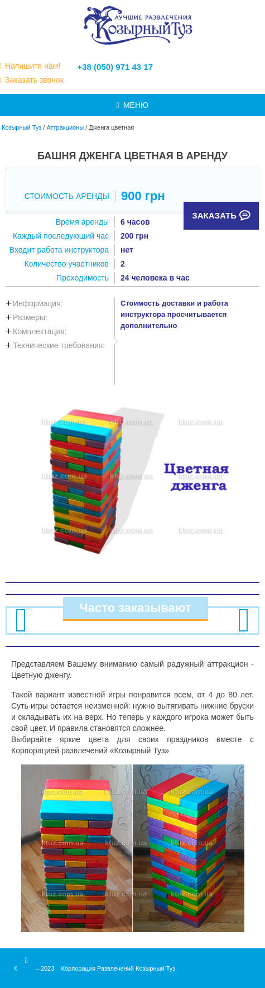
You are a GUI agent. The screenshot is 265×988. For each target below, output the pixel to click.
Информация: (38, 303)
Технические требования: (59, 345)
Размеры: (30, 317)
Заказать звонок (34, 79)
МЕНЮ (132, 105)
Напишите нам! (32, 65)
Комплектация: (40, 331)
